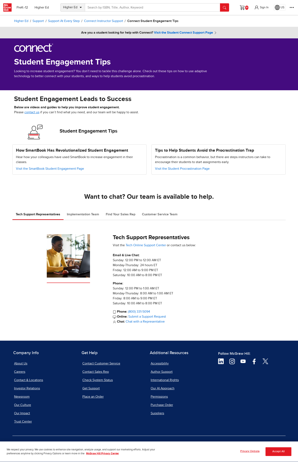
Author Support (162, 371)
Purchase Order (162, 405)
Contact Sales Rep (95, 371)
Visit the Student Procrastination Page (182, 168)
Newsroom (22, 396)
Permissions (159, 396)
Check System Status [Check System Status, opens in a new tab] (97, 380)
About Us (20, 363)
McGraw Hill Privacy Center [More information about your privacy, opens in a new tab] (102, 455)
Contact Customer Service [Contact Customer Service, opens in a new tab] (101, 363)
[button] (261, 7)
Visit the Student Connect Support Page (183, 32)
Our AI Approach (162, 388)
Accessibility (160, 363)
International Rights (165, 380)
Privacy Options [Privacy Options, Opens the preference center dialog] (250, 453)
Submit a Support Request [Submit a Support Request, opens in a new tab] (147, 316)
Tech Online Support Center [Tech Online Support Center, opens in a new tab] (146, 245)
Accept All (278, 453)
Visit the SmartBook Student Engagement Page (50, 168)
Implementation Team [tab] (83, 214)
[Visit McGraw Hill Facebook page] (254, 361)
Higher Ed (42, 7)
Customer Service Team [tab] (160, 214)
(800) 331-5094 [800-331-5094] (139, 311)
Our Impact (22, 413)
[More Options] (292, 7)
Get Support (91, 388)
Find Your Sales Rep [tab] (120, 214)
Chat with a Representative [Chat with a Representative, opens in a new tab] (145, 321)
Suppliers (157, 413)
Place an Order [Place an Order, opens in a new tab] (93, 396)
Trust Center (23, 421)
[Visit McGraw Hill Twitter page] (265, 361)
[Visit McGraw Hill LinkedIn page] (221, 361)
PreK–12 (22, 7)
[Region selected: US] (280, 7)
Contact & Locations (28, 380)
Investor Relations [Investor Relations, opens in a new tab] (27, 388)
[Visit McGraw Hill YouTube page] (243, 361)
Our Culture (22, 405)
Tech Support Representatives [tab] (38, 214)
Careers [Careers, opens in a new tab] (19, 371)
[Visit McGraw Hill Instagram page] (232, 361)
